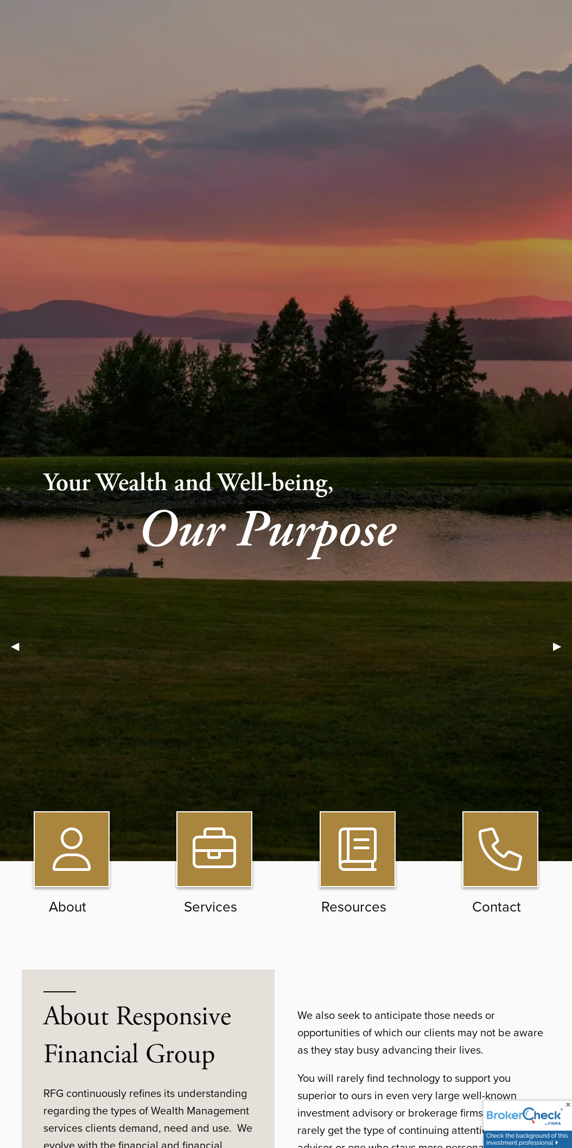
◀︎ (20, 645)
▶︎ (562, 645)
